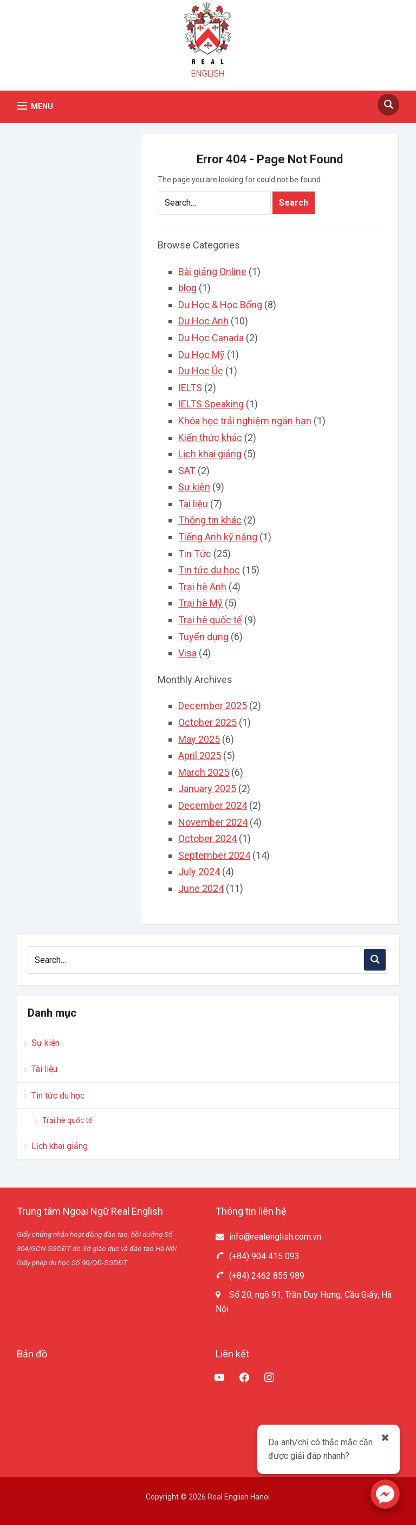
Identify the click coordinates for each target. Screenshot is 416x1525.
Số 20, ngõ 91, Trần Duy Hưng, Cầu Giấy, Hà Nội (304, 1302)
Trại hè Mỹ (200, 603)
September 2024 (214, 855)
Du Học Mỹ (201, 354)
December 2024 (212, 805)
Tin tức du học (209, 570)
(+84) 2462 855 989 (260, 1276)
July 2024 (199, 871)
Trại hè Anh (202, 586)
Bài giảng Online (212, 271)
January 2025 (207, 788)
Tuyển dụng (203, 636)
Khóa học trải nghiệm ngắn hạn (244, 420)
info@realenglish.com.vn (268, 1237)
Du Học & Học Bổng (220, 304)
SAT (187, 470)
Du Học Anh (203, 321)
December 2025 (212, 705)
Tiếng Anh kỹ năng (217, 537)
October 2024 (207, 838)
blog (187, 287)
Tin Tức (194, 553)
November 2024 (213, 822)
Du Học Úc (200, 371)
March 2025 (203, 772)
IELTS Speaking (211, 404)
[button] (35, 106)
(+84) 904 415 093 (258, 1256)
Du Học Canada (211, 337)
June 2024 (201, 888)
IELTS (190, 387)
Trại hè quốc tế (210, 620)
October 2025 (207, 722)
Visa (187, 653)
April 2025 (199, 755)
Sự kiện (194, 487)
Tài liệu (193, 503)
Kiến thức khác (210, 437)
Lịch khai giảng (210, 454)
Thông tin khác (210, 520)
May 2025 (199, 739)
